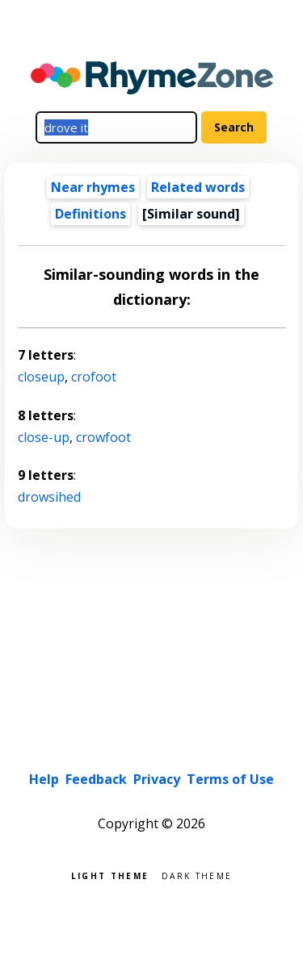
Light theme (110, 874)
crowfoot (103, 437)
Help (44, 779)
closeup (41, 377)
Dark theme (197, 874)
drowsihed (49, 497)
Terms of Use (230, 779)
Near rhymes (93, 187)
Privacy (156, 779)
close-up (43, 437)
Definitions (90, 214)
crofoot (93, 377)
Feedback (96, 779)
